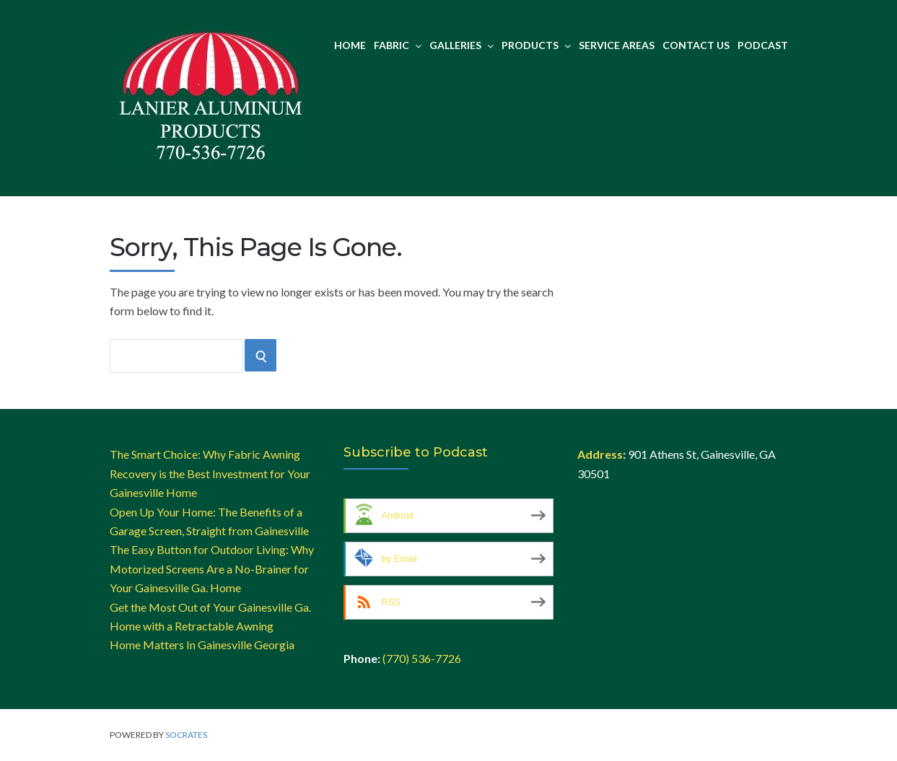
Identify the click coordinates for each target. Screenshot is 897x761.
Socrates (186, 734)
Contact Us (696, 45)
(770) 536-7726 (421, 658)
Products (536, 45)
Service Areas (617, 45)
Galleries (461, 45)
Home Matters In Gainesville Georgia (202, 644)
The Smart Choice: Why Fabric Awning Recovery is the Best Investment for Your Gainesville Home (210, 473)
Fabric (397, 45)
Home (350, 45)
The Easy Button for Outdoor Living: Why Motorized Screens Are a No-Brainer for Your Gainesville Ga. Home (212, 568)
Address (600, 454)
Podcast (763, 45)
